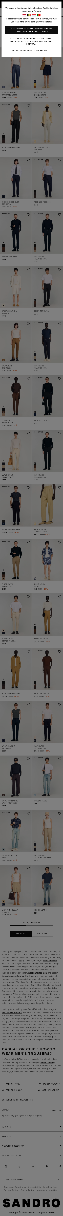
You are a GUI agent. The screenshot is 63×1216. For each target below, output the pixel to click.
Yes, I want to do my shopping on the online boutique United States (31, 30)
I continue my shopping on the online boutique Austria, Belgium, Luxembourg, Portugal (31, 41)
